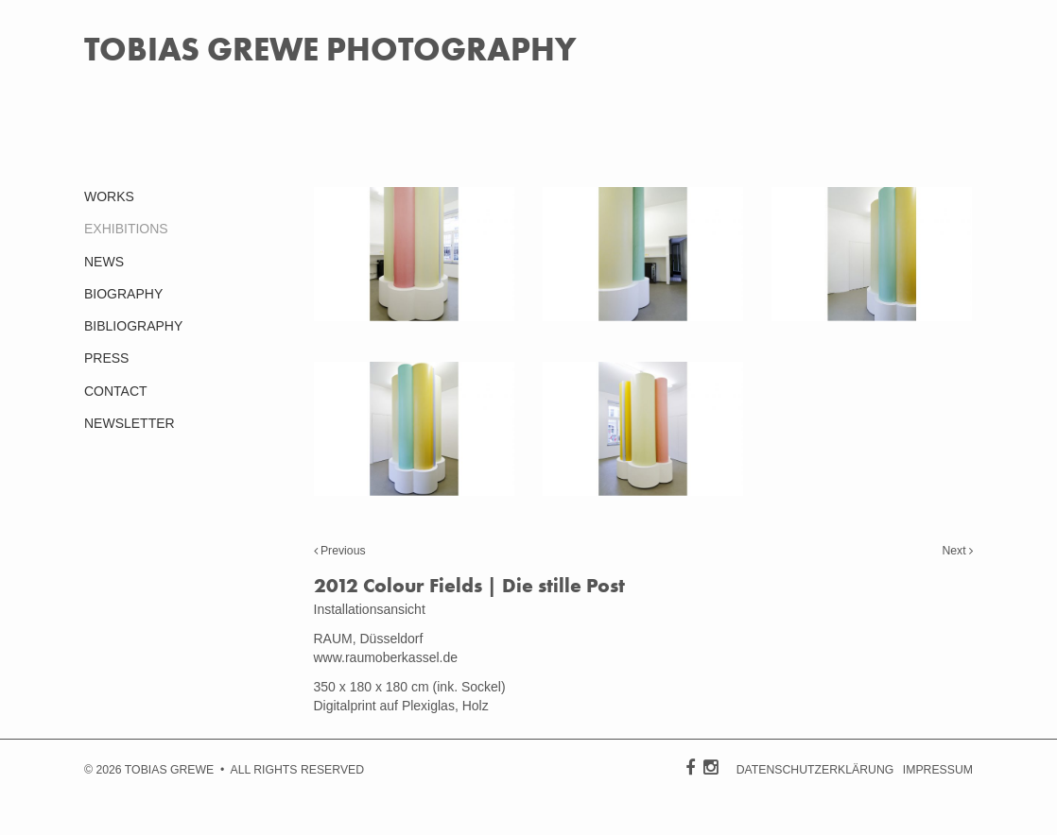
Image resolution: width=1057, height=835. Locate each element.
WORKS (109, 196)
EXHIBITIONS (126, 228)
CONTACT (115, 391)
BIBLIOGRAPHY (133, 325)
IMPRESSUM (938, 769)
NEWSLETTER (129, 423)
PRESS (106, 358)
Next (957, 550)
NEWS (104, 261)
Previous (340, 550)
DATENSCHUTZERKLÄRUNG (815, 769)
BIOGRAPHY (123, 293)
